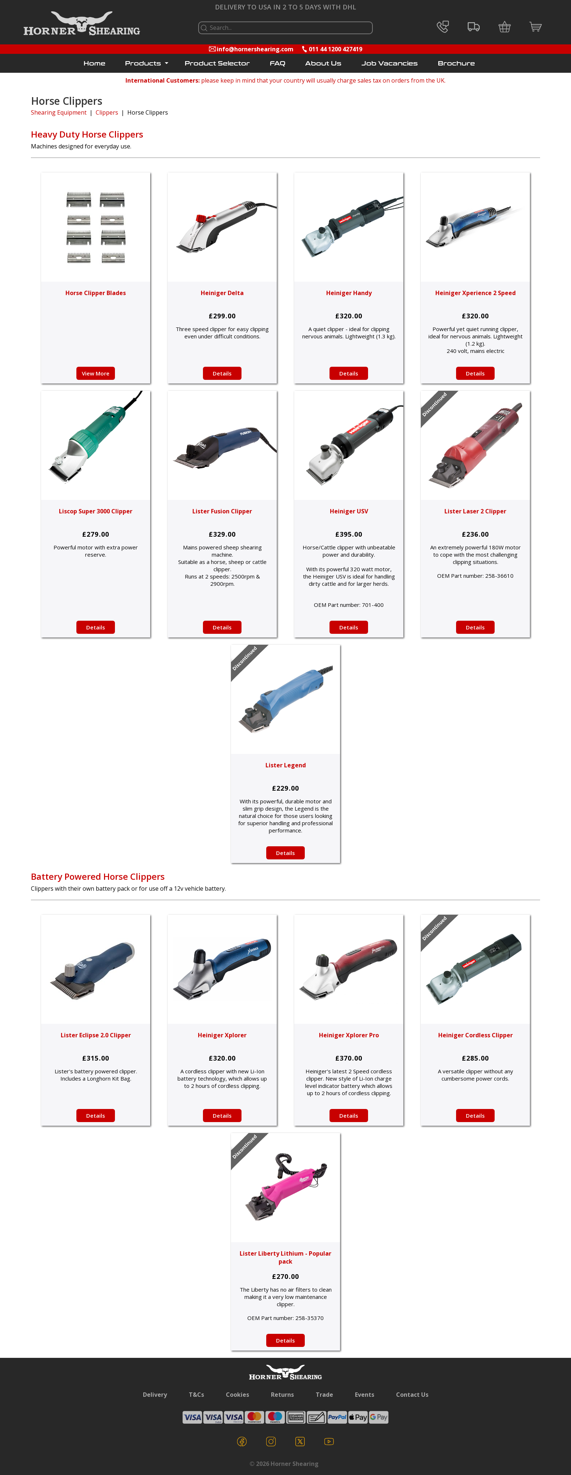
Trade (324, 1395)
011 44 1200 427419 (335, 49)
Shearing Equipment (59, 112)
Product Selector (217, 63)
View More (95, 373)
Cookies (237, 1395)
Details (222, 373)
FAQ (278, 63)
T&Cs (196, 1395)
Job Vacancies (390, 63)
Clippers (107, 112)
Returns (282, 1395)
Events (364, 1395)
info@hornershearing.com (255, 49)
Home (94, 63)
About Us (323, 63)
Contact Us (412, 1395)
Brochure (456, 63)
